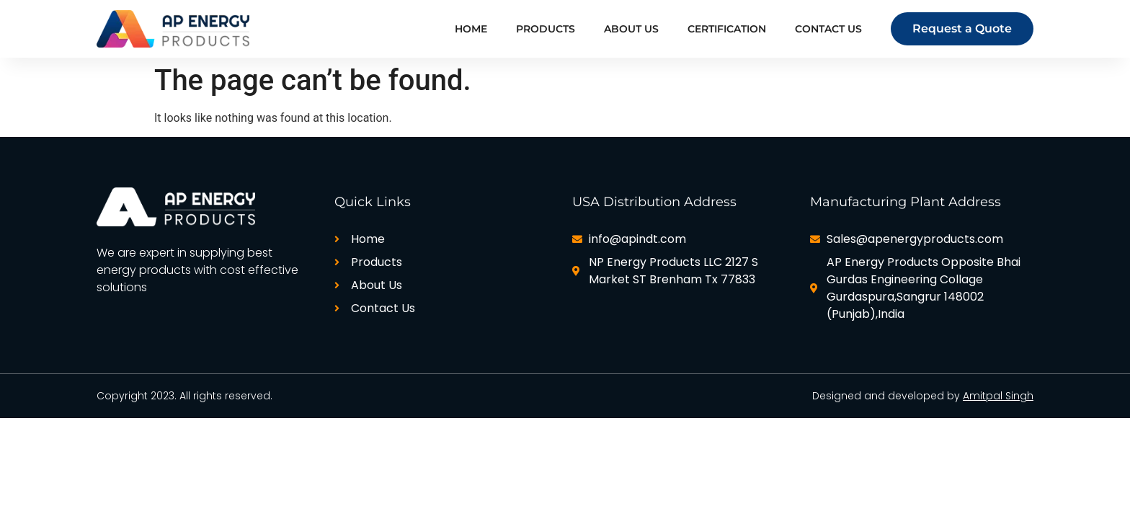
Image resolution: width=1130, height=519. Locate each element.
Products (545, 28)
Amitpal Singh (998, 396)
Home (471, 28)
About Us (631, 28)
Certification (727, 28)
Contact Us (828, 28)
